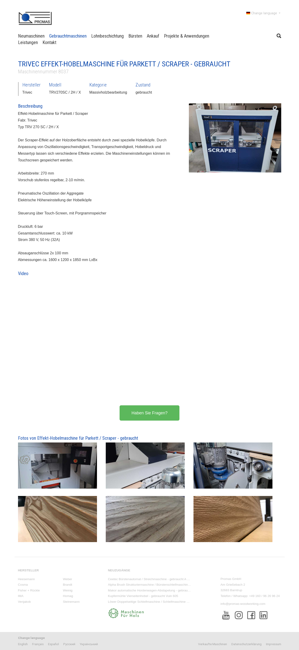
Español (53, 644)
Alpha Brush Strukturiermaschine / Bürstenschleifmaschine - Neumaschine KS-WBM (166, 584)
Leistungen (28, 42)
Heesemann (26, 579)
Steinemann (71, 601)
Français (38, 644)
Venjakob (24, 601)
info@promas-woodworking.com (242, 603)
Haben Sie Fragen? (149, 413)
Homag (68, 596)
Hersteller (28, 570)
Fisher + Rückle (29, 590)
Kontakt (49, 42)
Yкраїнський (89, 644)
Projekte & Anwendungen (186, 36)
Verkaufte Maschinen (212, 644)
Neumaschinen (31, 36)
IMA (21, 596)
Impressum (273, 644)
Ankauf (153, 36)
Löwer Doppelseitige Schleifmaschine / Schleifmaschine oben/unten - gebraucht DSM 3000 (171, 601)
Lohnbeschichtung (107, 36)
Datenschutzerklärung (246, 644)
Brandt (67, 584)
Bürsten (135, 36)
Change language (263, 13)
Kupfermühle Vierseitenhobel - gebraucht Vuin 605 (143, 596)
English (23, 644)
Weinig (67, 590)
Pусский (69, 644)
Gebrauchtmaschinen (68, 36)
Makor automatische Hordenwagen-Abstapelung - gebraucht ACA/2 (155, 590)
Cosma (23, 584)
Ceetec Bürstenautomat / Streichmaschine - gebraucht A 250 (150, 579)
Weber (67, 579)
